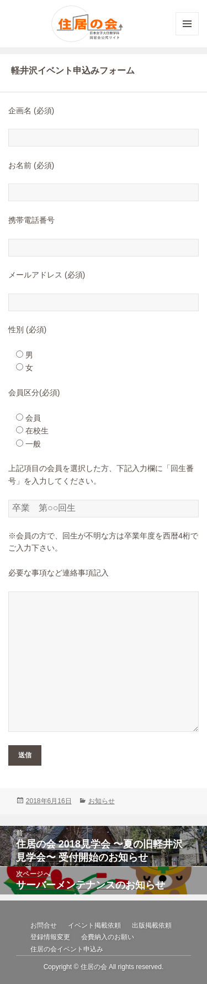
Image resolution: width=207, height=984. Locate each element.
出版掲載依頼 (152, 925)
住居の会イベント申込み (66, 949)
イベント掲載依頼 (94, 925)
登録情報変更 (50, 937)
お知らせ (101, 801)
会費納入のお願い (107, 937)
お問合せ (43, 925)
